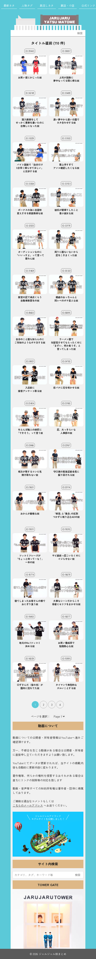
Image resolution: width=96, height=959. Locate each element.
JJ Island (48, 838)
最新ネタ (9, 5)
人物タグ (27, 5)
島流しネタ (47, 5)
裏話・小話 (67, 5)
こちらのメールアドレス (28, 805)
